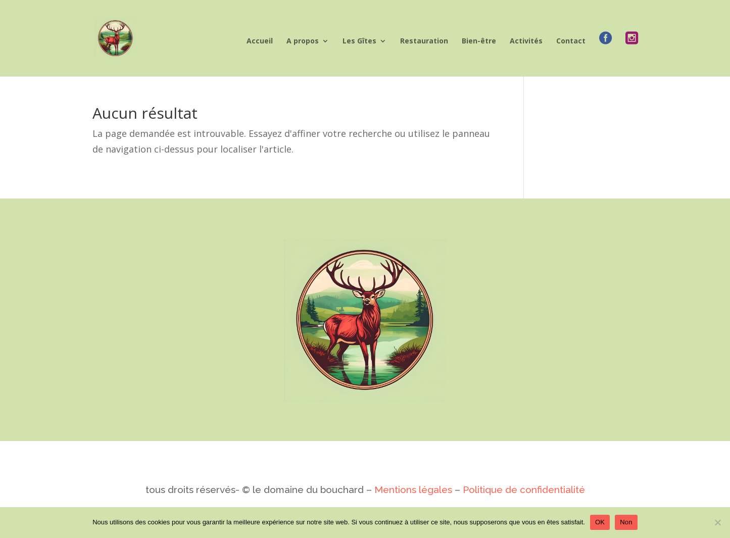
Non (626, 522)
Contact (571, 41)
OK (600, 522)
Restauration (424, 41)
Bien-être (479, 41)
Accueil (260, 41)
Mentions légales (413, 489)
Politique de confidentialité (522, 489)
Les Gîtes (359, 41)
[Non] (717, 522)
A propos (302, 41)
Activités (526, 41)
